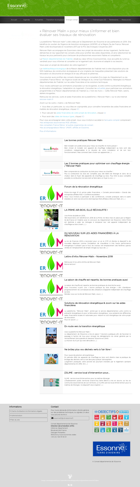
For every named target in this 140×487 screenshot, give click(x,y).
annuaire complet (112, 120)
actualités (101, 88)
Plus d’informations (48, 131)
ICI (78, 109)
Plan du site (15, 420)
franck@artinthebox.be (84, 480)
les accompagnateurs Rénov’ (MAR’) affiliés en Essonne (65, 128)
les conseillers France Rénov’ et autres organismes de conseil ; (67, 125)
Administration (16, 415)
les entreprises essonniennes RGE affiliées (59, 123)
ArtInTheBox (95, 480)
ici (105, 113)
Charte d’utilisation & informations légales (26, 411)
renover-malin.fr (46, 99)
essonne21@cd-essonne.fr (63, 418)
